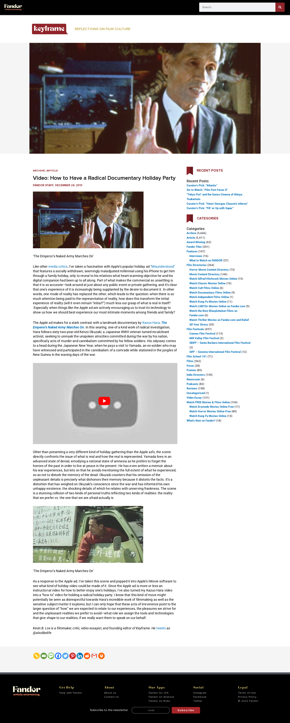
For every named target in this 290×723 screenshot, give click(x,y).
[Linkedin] (80, 656)
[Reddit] (87, 656)
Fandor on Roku (159, 701)
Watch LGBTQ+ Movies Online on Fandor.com (217, 306)
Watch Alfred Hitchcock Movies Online (213, 278)
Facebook (200, 697)
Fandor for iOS (159, 693)
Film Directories (197, 265)
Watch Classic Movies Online (207, 283)
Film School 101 (197, 356)
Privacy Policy (247, 697)
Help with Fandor (70, 693)
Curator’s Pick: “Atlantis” (202, 185)
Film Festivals (195, 329)
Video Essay (194, 397)
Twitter (198, 701)
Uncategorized (196, 393)
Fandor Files (194, 246)
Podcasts (192, 384)
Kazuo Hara (151, 323)
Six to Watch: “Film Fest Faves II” (207, 190)
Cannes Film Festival (202, 333)
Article (52, 170)
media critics (57, 266)
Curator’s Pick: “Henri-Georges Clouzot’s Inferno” (217, 203)
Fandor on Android (161, 697)
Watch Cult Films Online (204, 288)
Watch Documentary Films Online (210, 292)
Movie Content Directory (204, 274)
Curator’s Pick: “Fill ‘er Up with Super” (210, 208)
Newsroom (193, 379)
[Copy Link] (36, 656)
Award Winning (196, 242)
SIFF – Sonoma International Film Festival (215, 352)
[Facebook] (58, 656)
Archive (39, 170)
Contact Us (111, 697)
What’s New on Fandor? (201, 420)
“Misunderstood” (162, 266)
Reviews (192, 388)
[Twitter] (65, 656)
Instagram (199, 693)
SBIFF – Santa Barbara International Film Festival (219, 343)
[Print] (101, 656)
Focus (190, 365)
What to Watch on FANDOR (205, 260)
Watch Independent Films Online (209, 297)
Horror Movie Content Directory (209, 269)
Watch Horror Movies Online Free (210, 411)
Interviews (195, 256)
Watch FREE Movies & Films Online (208, 402)
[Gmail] (94, 656)
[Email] (44, 656)
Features (192, 251)
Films (190, 361)
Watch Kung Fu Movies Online (207, 301)
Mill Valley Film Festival (204, 338)
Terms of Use (247, 693)
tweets (161, 628)
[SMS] (51, 656)
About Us (110, 693)
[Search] (280, 7)
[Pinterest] (72, 656)
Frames (191, 370)
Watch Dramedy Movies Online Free (211, 406)
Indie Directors (196, 374)
